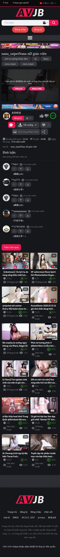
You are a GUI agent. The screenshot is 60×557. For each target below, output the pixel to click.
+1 (21, 169)
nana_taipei (10, 64)
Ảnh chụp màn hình (28, 131)
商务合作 (52, 517)
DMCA (16, 517)
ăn (35, 59)
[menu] (30, 38)
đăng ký (38, 29)
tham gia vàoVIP (22, 3)
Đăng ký (18, 88)
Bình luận (9, 152)
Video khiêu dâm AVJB (24, 546)
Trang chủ (12, 512)
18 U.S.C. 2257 (28, 517)
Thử (6, 3)
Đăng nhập (20, 29)
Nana (46, 59)
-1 (27, 169)
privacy (41, 517)
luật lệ (7, 517)
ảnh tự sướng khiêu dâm (16, 59)
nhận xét (48, 512)
